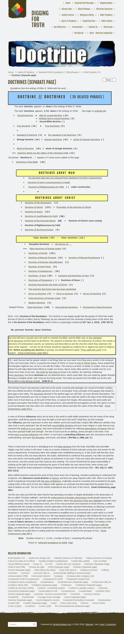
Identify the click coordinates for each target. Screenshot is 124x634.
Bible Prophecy (106, 15)
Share (109, 80)
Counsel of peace (92, 594)
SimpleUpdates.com (62, 624)
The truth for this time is (48, 372)
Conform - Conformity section (51, 588)
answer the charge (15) (39, 558)
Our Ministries (60, 27)
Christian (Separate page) (85, 567)
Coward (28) (14, 603)
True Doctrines (52, 126)
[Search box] (22, 624)
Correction (75, 594)
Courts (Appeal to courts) (47, 600)
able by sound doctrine (50, 115)
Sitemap (89, 624)
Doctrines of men (37, 276)
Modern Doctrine (37, 303)
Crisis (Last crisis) (68, 603)
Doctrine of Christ (34, 207)
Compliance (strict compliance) (22, 582)
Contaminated (85, 591)
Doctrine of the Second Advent (40, 221)
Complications (47, 582)
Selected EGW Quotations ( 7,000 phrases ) (59, 72)
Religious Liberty (87, 15)
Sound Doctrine (89, 21)
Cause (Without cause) (18, 564)
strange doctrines (53, 139)
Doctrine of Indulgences (40, 271)
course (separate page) (75, 597)
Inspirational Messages (84, 3)
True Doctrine (23, 126)
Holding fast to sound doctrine (54, 118)
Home (68, 3)
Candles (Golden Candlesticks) (53, 561)
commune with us (41, 573)
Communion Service (40, 576)
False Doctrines (35, 307)
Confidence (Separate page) (88, 585)
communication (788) (18, 576)
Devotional (108, 27)
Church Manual (84, 9)
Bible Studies (106, 21)
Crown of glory (14, 606)
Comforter (12, 573)
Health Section (68, 15)
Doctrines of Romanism (40, 280)
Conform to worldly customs (82, 588)
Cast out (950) (100, 561)
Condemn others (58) (18, 585)
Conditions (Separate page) (44, 585)
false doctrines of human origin (45, 248)
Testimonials (77, 27)
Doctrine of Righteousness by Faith (47, 187)
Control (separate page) (19, 594)
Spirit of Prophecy (68, 21)
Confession (66, 585)
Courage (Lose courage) (49, 597)
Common (25, 573)
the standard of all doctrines (62, 135)
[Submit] (34, 624)
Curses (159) (45, 606)
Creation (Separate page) (35, 603)
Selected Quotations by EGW (52, 542)
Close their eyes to (68, 570)
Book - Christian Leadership (101, 33)
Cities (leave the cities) (44, 570)
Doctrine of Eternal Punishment (84, 257)
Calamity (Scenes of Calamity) (68, 558)
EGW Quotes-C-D (92, 72)
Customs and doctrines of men (73, 276)
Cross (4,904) (98, 603)
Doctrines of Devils (38, 253)
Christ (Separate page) (58, 567)
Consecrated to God (47, 591)
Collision (105, 570)
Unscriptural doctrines (66, 307)
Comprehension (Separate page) (72, 582)
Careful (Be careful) (80, 561)
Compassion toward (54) (77, 579)
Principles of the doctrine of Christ (73, 207)
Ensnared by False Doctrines (97, 307)
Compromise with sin (101, 582)
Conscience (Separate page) (21, 591)
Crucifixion (30, 606)
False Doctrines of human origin (45, 298)
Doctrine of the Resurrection (39, 230)
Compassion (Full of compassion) (23, 579)
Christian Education (104, 9)
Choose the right (36, 567)
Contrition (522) (103, 591)
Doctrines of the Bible (27, 162)
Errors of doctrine (92, 294)
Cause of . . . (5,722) (42, 564)
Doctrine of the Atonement (38, 203)
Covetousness (104, 600)
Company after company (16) (80, 576)
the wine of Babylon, (51, 481)
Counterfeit (13, 597)
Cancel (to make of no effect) (21, 561)
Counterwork (28, 597)
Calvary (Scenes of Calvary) (99, 558)
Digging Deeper (106, 3)
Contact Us (93, 27)
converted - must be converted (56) (50, 594)
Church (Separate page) (19, 570)
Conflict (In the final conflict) (21, 588)
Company (58, 576)
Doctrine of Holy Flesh (40, 266)
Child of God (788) (16, 567)
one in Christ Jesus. (87, 363)
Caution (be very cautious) (68, 564)
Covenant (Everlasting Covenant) (78, 600)
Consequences (68, 591)
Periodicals (78, 33)
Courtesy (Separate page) (20, 600)
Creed (53, 603)
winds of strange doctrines (86, 139)
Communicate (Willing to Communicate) (72, 573)
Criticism (84, 603)
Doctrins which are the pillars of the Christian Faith (42, 153)
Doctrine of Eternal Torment (42, 257)
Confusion (103, 588)
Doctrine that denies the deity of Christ (48, 285)
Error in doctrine (65, 294)
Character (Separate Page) (96, 564)
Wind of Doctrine (25, 148)
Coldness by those (89, 570)
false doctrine (64, 446)
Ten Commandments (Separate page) (72, 606)
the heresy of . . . (63, 244)
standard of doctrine (27, 135)
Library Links (66, 9)
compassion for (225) (53, 579)
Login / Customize (107, 624)
